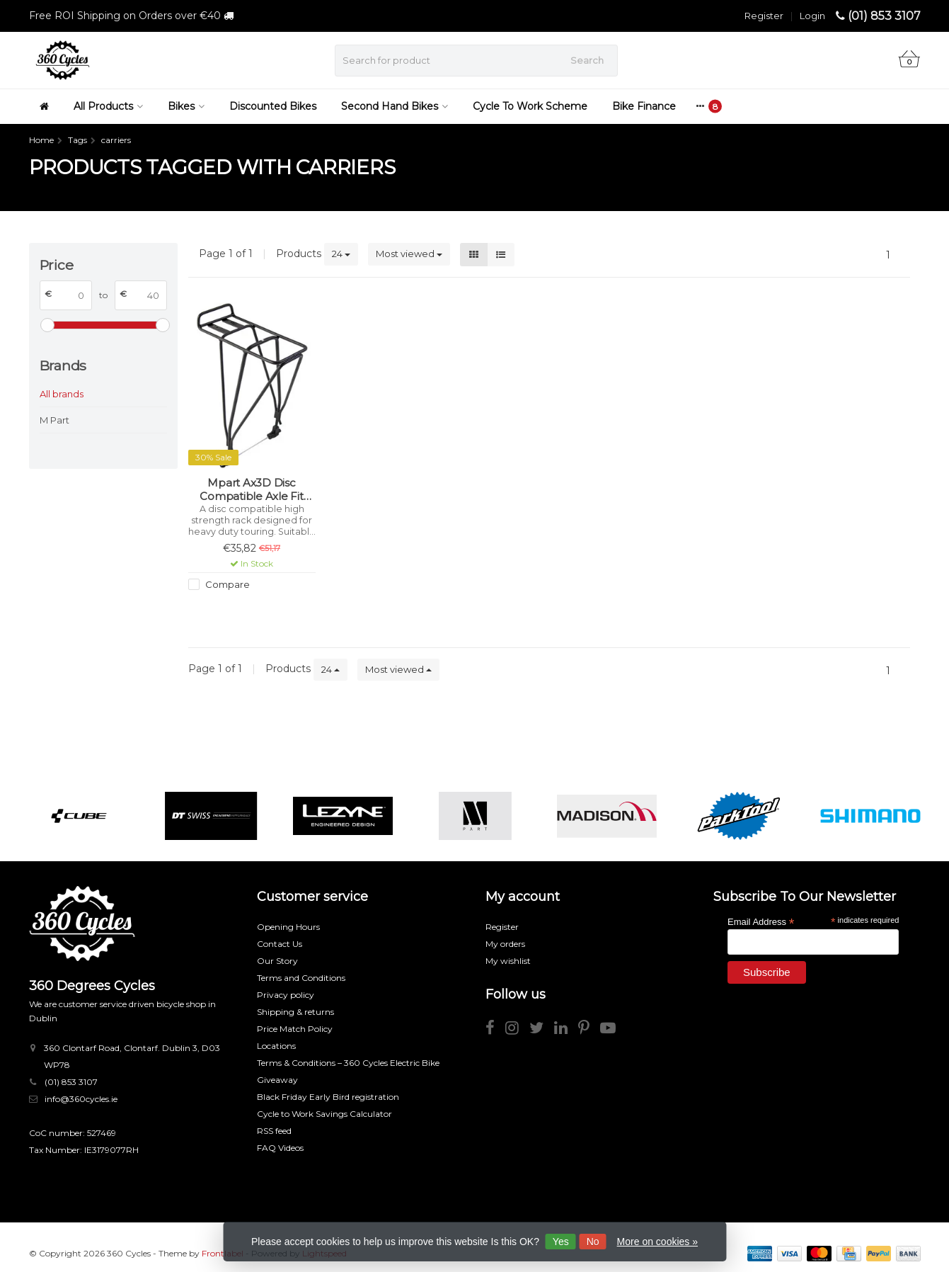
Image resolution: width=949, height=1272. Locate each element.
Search (587, 60)
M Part (54, 420)
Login (812, 15)
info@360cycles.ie (81, 1099)
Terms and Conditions (301, 977)
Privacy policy (285, 994)
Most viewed (409, 253)
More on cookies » (657, 1241)
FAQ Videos (280, 1147)
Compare (226, 584)
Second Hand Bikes (394, 106)
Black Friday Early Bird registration (328, 1096)
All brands (62, 393)
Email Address (760, 921)
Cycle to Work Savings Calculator (324, 1113)
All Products (108, 106)
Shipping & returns (295, 1011)
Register (763, 15)
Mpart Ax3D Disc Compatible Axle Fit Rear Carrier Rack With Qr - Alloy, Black (251, 490)
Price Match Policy (295, 1028)
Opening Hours (288, 926)
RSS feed (274, 1130)
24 (341, 253)
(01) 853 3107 (884, 16)
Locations (276, 1045)
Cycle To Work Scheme (530, 106)
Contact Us (279, 943)
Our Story (277, 960)
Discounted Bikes (272, 106)
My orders (505, 943)
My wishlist (508, 960)
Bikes (186, 106)
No (593, 1241)
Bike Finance (644, 106)
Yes (561, 1241)
